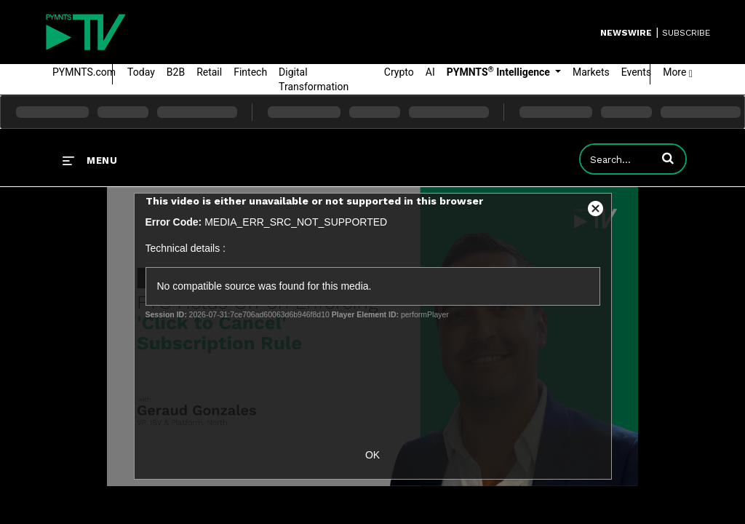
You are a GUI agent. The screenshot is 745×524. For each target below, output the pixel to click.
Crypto (399, 72)
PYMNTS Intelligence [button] (500, 71)
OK (372, 455)
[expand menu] (89, 160)
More (678, 72)
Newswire (626, 33)
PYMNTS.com (84, 72)
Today (141, 72)
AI (430, 72)
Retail (209, 72)
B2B (176, 72)
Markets (591, 72)
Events (636, 72)
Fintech (250, 72)
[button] (668, 158)
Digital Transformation (313, 79)
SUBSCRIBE (686, 33)
